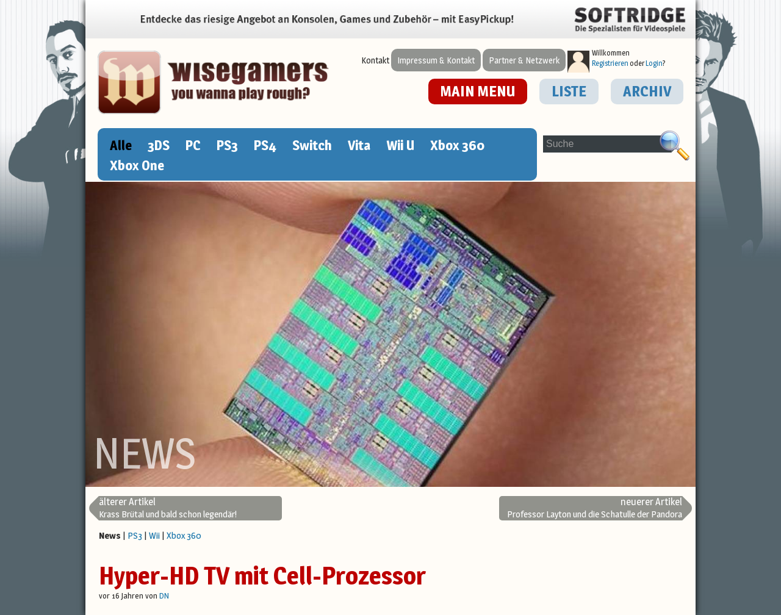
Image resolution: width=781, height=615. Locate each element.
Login (654, 63)
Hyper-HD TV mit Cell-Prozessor (262, 576)
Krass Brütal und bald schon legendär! (168, 508)
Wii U (400, 145)
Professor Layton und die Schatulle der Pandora (594, 508)
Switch (312, 145)
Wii (154, 535)
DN (164, 595)
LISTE (569, 91)
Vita (359, 145)
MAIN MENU (478, 91)
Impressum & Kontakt (436, 60)
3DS (159, 145)
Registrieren (610, 63)
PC (193, 145)
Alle (121, 145)
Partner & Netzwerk (524, 60)
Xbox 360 (457, 145)
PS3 (227, 145)
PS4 (265, 145)
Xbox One (137, 165)
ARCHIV (647, 91)
